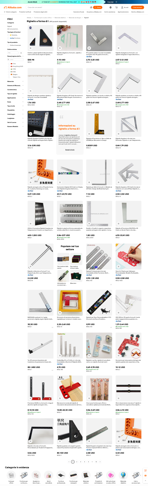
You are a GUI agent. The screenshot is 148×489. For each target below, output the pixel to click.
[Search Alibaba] (58, 7)
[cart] (116, 7)
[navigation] (15, 240)
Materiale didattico (60, 17)
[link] (145, 470)
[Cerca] (97, 7)
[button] (91, 7)
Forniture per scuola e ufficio (43, 17)
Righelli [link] (86, 17)
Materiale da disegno (75, 17)
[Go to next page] (100, 462)
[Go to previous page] (69, 462)
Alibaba (29, 17)
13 (96, 461)
